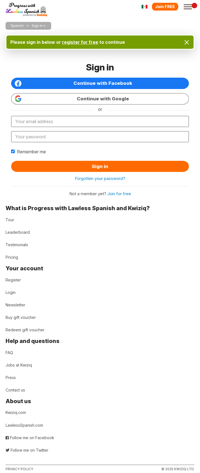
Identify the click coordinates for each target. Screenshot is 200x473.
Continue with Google (72, 98)
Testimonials (17, 244)
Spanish (17, 26)
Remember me (28, 151)
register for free (80, 42)
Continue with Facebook (73, 83)
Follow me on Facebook (30, 437)
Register (13, 280)
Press (11, 377)
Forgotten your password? (100, 178)
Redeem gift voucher (25, 329)
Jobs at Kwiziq (19, 365)
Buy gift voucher (21, 317)
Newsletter (15, 304)
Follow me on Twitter (27, 450)
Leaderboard (18, 232)
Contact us (15, 390)
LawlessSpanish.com (24, 425)
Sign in (100, 166)
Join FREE (165, 6)
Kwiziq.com (16, 412)
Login (11, 292)
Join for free (119, 193)
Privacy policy (19, 469)
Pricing (12, 257)
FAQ (9, 352)
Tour (10, 219)
